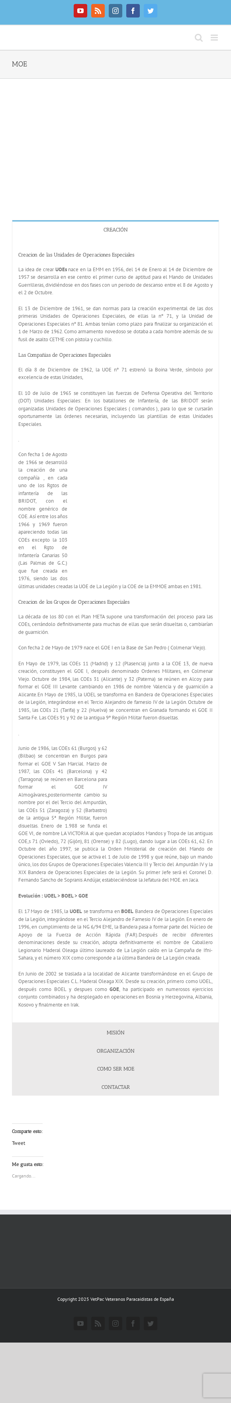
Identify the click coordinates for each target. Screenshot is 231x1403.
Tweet (18, 1143)
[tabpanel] (115, 630)
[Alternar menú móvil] (215, 37)
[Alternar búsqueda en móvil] (199, 37)
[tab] (115, 229)
